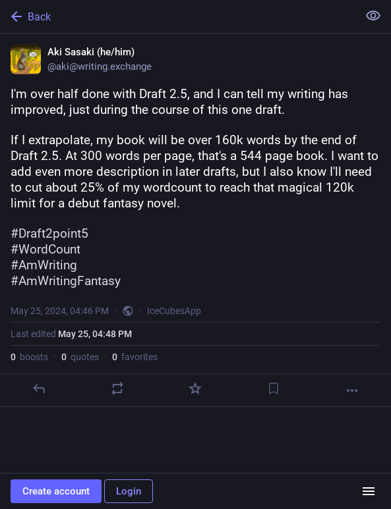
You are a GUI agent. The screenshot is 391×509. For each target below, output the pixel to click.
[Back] (177, 16)
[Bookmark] (274, 388)
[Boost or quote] (117, 388)
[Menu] (368, 491)
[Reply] (39, 388)
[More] (352, 390)
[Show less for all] (373, 16)
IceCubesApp (174, 311)
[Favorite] (195, 388)
